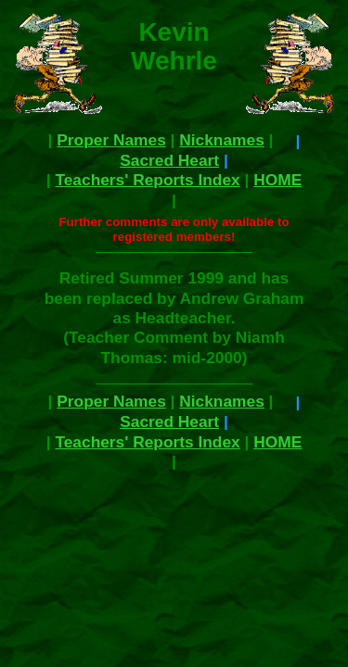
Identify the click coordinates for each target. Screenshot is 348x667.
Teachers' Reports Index (147, 179)
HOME (277, 179)
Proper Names (111, 140)
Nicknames (221, 140)
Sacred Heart (169, 160)
